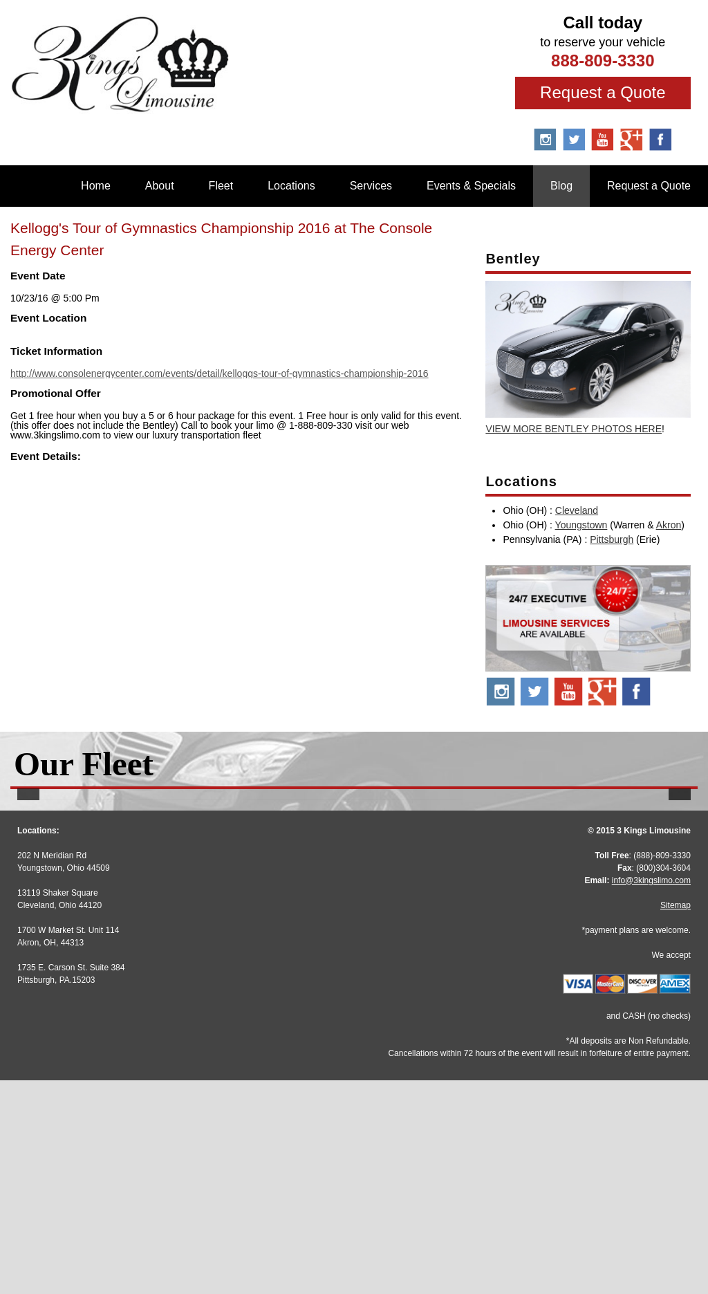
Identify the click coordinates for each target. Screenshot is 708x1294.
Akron (669, 524)
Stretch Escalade (353, 955)
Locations (291, 186)
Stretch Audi (122, 955)
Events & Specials (471, 186)
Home (96, 186)
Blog (561, 186)
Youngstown (581, 524)
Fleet (221, 186)
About (159, 186)
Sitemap (675, 1119)
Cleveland (576, 510)
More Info (122, 985)
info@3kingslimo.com (651, 1094)
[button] (28, 907)
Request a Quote (602, 92)
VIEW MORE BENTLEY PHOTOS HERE (573, 428)
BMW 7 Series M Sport (585, 955)
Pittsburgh (611, 539)
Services (371, 186)
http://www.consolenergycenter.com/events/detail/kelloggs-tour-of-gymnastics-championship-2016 (219, 373)
